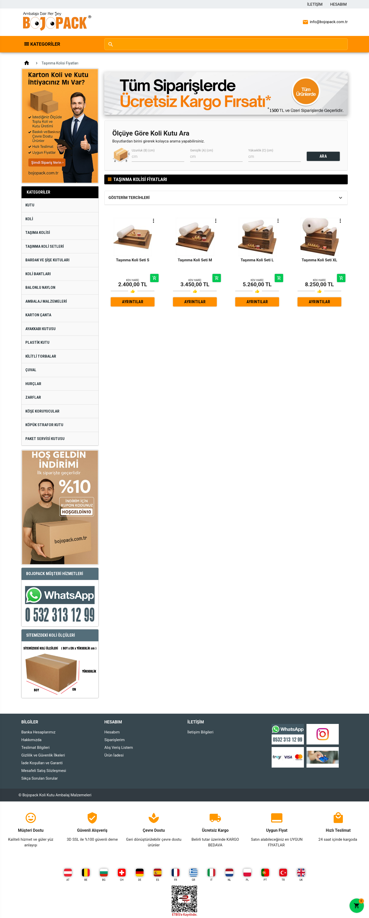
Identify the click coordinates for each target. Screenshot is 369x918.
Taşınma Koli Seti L (257, 260)
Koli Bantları (38, 274)
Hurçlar (33, 383)
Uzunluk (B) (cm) (143, 150)
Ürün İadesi (114, 755)
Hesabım (338, 4)
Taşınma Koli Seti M (195, 260)
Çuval (30, 370)
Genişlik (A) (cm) (201, 150)
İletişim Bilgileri (200, 732)
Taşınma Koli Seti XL (319, 260)
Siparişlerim (114, 740)
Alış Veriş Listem (118, 747)
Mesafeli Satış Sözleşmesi (43, 770)
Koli (29, 219)
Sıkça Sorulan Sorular (39, 778)
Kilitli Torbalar (40, 356)
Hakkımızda (31, 740)
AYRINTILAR (132, 301)
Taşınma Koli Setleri (44, 246)
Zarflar (33, 397)
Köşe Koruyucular (42, 411)
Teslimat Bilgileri (35, 747)
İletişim (315, 4)
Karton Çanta (38, 315)
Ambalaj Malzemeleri (46, 301)
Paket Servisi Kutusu (45, 438)
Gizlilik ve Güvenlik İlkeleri (43, 755)
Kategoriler (45, 44)
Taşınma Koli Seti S (132, 260)
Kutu (29, 205)
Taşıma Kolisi (37, 232)
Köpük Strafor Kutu (44, 425)
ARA (323, 156)
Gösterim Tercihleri (129, 197)
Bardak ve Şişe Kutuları (47, 260)
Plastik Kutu (37, 342)
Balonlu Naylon (40, 287)
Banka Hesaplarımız (38, 732)
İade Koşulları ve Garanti (42, 763)
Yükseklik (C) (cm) (260, 150)
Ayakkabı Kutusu (40, 329)
